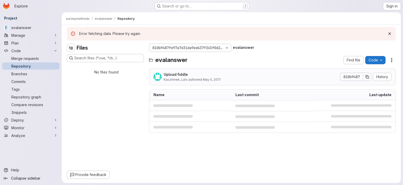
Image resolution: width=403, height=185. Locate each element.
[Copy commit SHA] (367, 77)
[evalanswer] (31, 27)
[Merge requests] (31, 58)
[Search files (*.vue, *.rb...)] (105, 58)
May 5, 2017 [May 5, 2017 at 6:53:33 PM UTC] (212, 79)
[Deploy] (31, 120)
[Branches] (31, 73)
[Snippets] (31, 112)
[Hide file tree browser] (71, 48)
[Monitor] (31, 127)
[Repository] (31, 66)
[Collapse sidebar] (31, 178)
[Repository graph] (31, 96)
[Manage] (31, 35)
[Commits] (31, 81)
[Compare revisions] (31, 104)
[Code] (31, 50)
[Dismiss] (390, 34)
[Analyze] (31, 135)
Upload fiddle (176, 74)
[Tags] (31, 89)
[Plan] (31, 43)
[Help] (31, 170)
